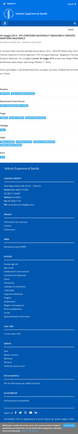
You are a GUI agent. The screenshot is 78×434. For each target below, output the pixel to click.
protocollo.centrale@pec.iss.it (21, 210)
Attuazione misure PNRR (15, 252)
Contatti (7, 231)
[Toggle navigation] (5, 23)
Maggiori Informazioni (29, 431)
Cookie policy (9, 235)
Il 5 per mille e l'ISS (12, 339)
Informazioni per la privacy (15, 227)
